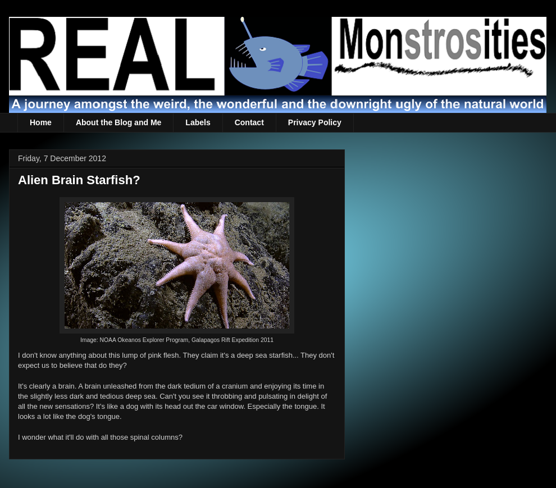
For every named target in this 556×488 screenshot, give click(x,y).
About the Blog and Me (118, 122)
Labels (197, 122)
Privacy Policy (314, 122)
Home (41, 122)
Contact (249, 122)
